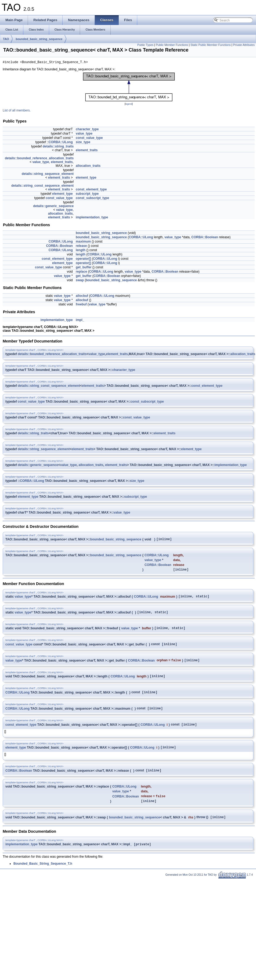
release (81, 246)
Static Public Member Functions (210, 44)
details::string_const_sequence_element (42, 186)
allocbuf (82, 296)
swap (80, 281)
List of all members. (17, 111)
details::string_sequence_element (48, 174)
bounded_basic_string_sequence (39, 39)
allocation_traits (88, 166)
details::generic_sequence (53, 207)
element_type (86, 178)
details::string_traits (58, 147)
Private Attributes (244, 44)
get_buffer (84, 268)
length (80, 251)
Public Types (145, 44)
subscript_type (87, 194)
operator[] (83, 259)
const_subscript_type (92, 199)
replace (81, 272)
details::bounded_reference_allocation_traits (39, 159)
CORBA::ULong (61, 143)
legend (128, 104)
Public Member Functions (172, 44)
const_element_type (91, 190)
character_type (87, 130)
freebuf (81, 305)
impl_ (80, 321)
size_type (83, 143)
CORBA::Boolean (204, 238)
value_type (84, 134)
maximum (83, 242)
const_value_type (89, 138)
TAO (6, 39)
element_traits (87, 151)
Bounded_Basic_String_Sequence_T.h (42, 876)
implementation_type (92, 218)
